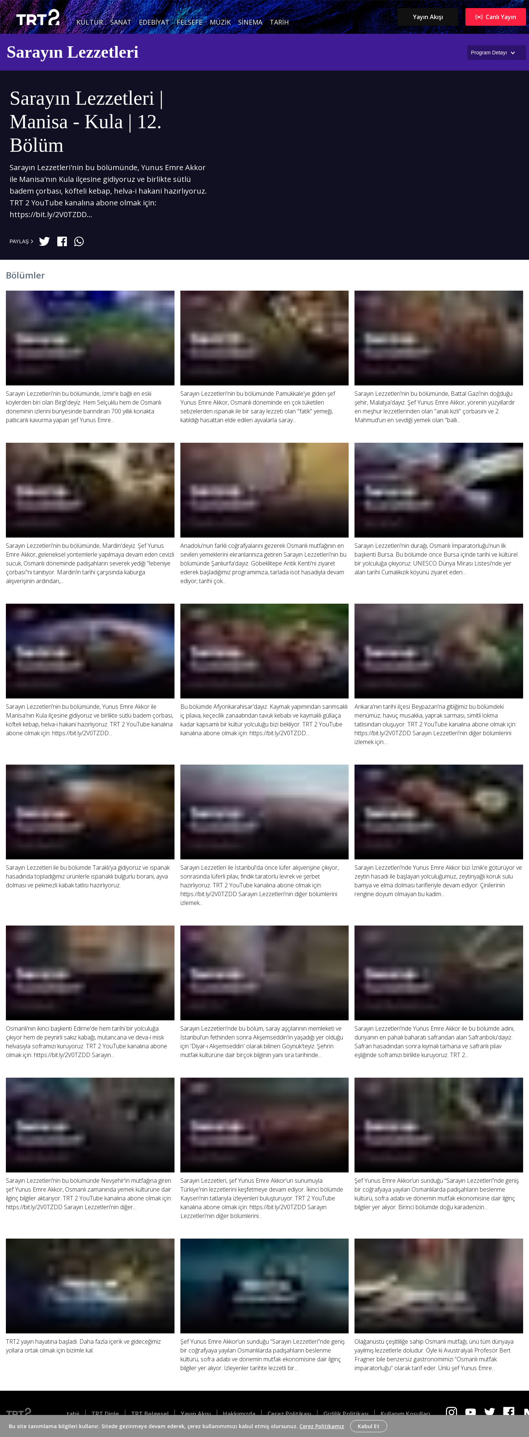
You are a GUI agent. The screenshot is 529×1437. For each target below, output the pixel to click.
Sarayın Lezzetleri (72, 52)
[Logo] (24, 1414)
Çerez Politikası (289, 1414)
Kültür (89, 22)
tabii (72, 1414)
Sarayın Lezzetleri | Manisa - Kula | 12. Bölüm (86, 122)
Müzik (220, 22)
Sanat (121, 22)
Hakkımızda (239, 1414)
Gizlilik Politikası (345, 1414)
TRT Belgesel (150, 1414)
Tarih (279, 22)
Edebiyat (154, 22)
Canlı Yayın (495, 17)
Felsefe (189, 22)
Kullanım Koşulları (405, 1414)
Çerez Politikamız (321, 1426)
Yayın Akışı (428, 17)
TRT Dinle (105, 1414)
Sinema (250, 22)
